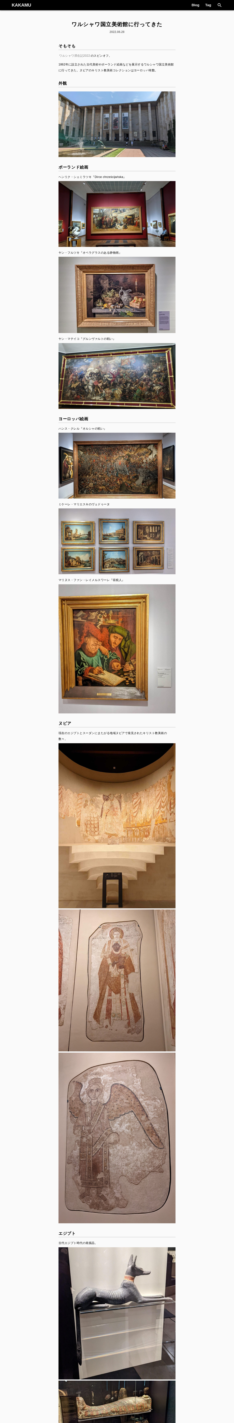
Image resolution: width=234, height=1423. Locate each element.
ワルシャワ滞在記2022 (74, 55)
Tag (208, 5)
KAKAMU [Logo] (21, 5)
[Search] (219, 5)
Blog (195, 5)
